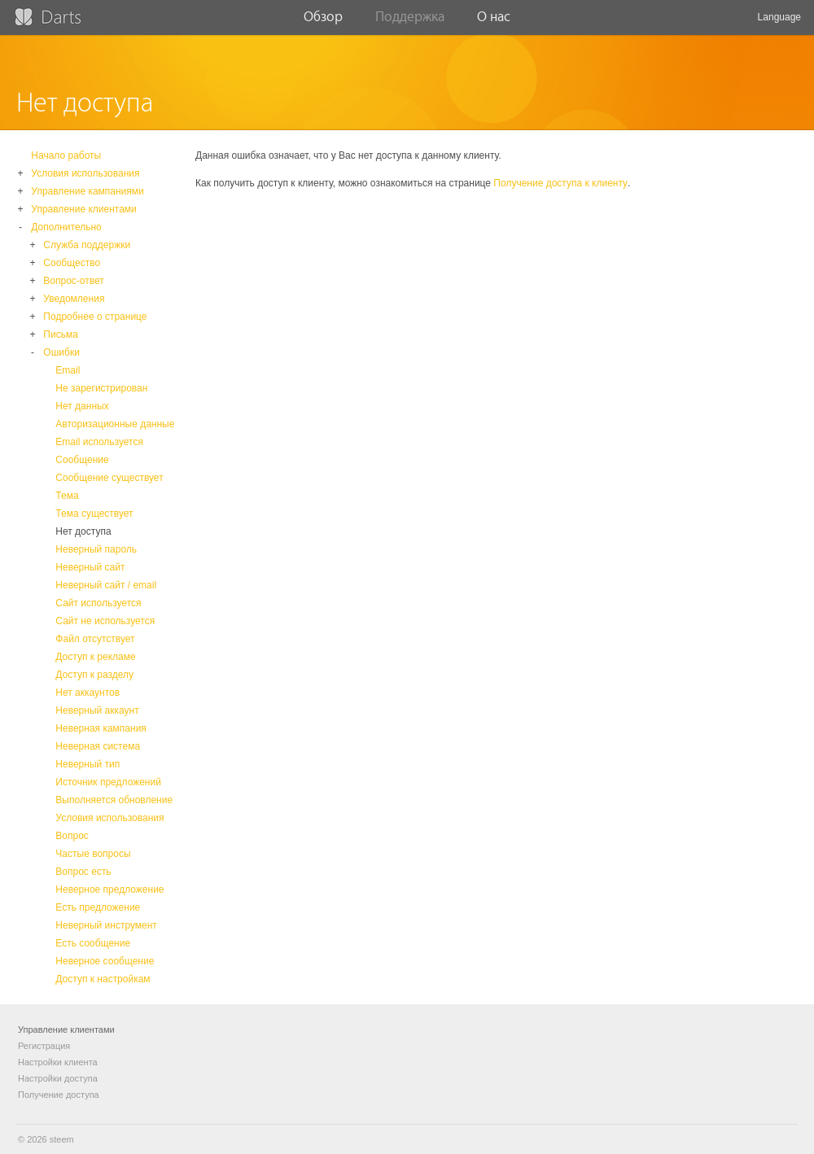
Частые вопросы (92, 853)
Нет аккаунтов (87, 692)
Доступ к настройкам (102, 979)
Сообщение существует (109, 477)
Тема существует (94, 513)
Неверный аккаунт (96, 710)
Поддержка (410, 22)
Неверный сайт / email (105, 585)
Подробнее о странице (95, 316)
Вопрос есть (83, 871)
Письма (60, 334)
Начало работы (66, 155)
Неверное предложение (109, 889)
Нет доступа (83, 531)
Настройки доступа (58, 1078)
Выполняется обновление (114, 800)
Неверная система (97, 746)
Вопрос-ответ (73, 280)
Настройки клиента (58, 1062)
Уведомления (73, 298)
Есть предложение (97, 907)
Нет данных (81, 406)
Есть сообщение (92, 943)
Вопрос (72, 835)
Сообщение (81, 460)
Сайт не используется (105, 621)
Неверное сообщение (104, 961)
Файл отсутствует (94, 639)
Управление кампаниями (87, 191)
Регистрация (44, 1046)
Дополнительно (66, 227)
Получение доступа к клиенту (560, 183)
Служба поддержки (86, 245)
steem (62, 1139)
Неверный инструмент (106, 925)
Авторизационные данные (114, 424)
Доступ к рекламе (95, 656)
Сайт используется (98, 603)
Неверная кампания (101, 728)
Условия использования (85, 173)
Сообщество (71, 263)
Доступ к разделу (94, 674)
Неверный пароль (96, 549)
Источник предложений (108, 782)
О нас (494, 22)
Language (779, 23)
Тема (66, 495)
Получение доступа (58, 1094)
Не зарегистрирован (101, 388)
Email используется (99, 442)
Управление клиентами (83, 209)
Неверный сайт (90, 567)
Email (67, 370)
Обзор (323, 22)
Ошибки (61, 352)
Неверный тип (87, 764)
